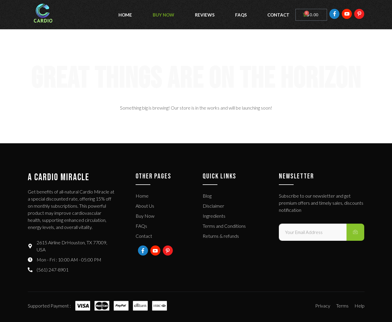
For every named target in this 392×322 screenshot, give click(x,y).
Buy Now (163, 14)
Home (125, 14)
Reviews (204, 14)
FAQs (241, 14)
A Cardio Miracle (58, 177)
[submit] (356, 232)
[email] (313, 232)
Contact (278, 14)
